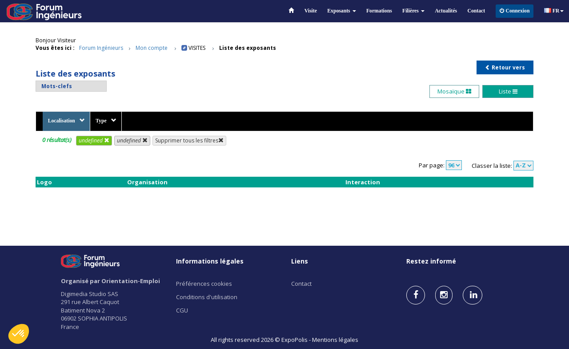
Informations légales (210, 261)
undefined (94, 140)
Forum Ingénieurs (101, 48)
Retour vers (505, 67)
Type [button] (106, 121)
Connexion (515, 11)
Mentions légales (335, 340)
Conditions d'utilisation (206, 297)
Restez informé (431, 261)
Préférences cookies (204, 284)
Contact (476, 11)
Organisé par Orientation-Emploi (110, 281)
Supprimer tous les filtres (189, 140)
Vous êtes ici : (55, 48)
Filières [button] (413, 11)
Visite (311, 11)
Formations (379, 11)
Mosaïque (454, 91)
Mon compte (152, 48)
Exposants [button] (341, 11)
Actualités (446, 11)
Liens (299, 261)
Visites (196, 48)
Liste (508, 91)
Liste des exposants (247, 48)
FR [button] (554, 11)
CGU (182, 310)
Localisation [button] (66, 121)
